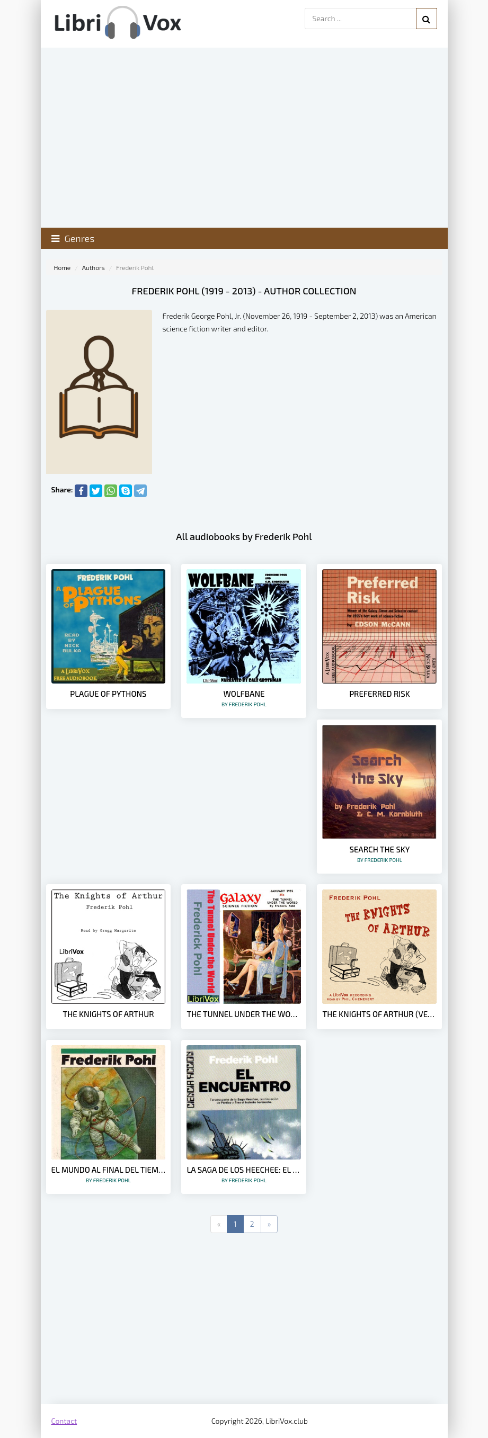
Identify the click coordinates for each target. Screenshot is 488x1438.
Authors (93, 267)
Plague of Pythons (108, 693)
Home (62, 267)
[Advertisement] (244, 1319)
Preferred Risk (379, 693)
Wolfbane (244, 698)
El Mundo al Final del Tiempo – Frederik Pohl (108, 1174)
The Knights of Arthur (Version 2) (379, 1014)
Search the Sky (379, 853)
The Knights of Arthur (108, 1014)
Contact (64, 1420)
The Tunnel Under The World (244, 1014)
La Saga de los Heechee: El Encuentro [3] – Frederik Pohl (244, 1174)
